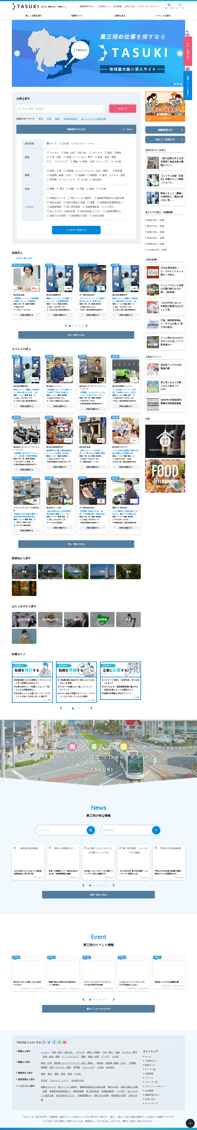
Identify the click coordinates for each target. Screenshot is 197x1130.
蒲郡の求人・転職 (155, 232)
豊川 (50, 1068)
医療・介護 (93, 1051)
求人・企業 (169, 8)
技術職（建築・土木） (116, 1058)
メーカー (45, 1047)
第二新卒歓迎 (92, 1086)
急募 (45, 1086)
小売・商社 (107, 1047)
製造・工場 (46, 1058)
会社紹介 (110, 1062)
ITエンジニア (88, 1062)
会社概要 (117, 6)
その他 (115, 1051)
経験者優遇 (78, 1086)
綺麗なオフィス (48, 1082)
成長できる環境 (101, 1090)
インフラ (105, 1051)
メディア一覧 (151, 1077)
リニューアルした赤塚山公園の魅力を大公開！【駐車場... (172, 289)
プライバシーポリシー (148, 6)
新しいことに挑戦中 (67, 1082)
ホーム (148, 1051)
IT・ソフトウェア (70, 1051)
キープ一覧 (179, 8)
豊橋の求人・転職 (155, 220)
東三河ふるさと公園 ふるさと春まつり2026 (171, 386)
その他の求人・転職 (156, 249)
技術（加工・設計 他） (63, 1047)
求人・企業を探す (33, 15)
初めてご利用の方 (165, 139)
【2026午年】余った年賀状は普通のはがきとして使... (172, 306)
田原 (63, 1068)
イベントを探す (163, 15)
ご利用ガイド (103, 6)
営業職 (132, 1058)
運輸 (83, 1051)
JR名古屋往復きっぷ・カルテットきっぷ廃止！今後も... (172, 271)
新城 (70, 1068)
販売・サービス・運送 (60, 1062)
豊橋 (43, 1068)
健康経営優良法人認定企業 (92, 1082)
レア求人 (121, 1086)
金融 (117, 1047)
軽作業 (100, 1058)
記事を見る (120, 15)
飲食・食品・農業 (51, 1051)
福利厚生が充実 (118, 1090)
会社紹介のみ (77, 1075)
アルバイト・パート (59, 1075)
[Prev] (17, 53)
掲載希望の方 (165, 129)
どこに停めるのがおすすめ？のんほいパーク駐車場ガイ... (172, 341)
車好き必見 (113, 1082)
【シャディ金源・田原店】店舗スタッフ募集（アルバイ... (172, 179)
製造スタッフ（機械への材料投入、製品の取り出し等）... (172, 197)
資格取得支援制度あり (60, 1086)
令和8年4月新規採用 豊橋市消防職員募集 (171, 401)
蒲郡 (56, 1068)
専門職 (76, 1062)
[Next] (180, 53)
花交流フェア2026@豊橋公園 (171, 366)
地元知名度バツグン (65, 1090)
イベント (149, 1072)
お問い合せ (129, 6)
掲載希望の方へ (87, 6)
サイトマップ (151, 1098)
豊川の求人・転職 (155, 226)
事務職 (44, 1062)
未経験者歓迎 (107, 1086)
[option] (98, 53)
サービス (80, 1047)
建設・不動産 (93, 1047)
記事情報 (149, 1068)
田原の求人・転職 (155, 238)
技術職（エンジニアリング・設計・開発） (74, 1058)
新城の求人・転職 (155, 243)
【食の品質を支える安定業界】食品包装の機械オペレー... (172, 162)
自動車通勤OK (85, 1090)
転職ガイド (76, 15)
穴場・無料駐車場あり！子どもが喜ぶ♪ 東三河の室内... (172, 324)
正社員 (44, 1075)
